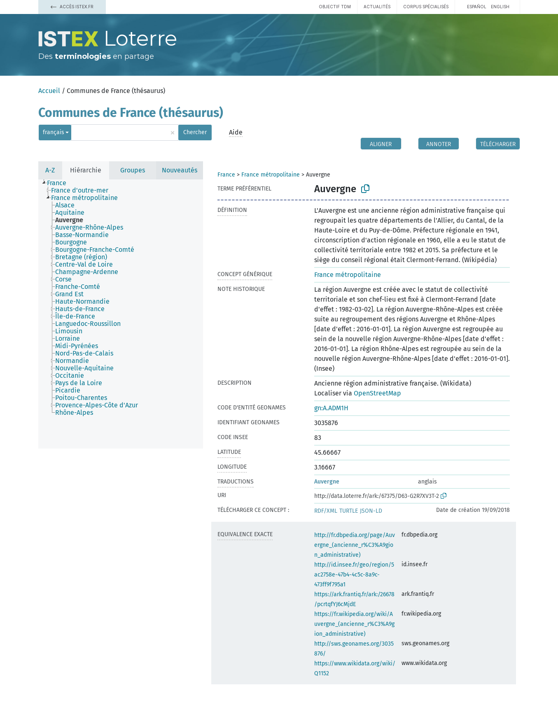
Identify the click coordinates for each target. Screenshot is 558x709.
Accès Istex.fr (72, 6)
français (53, 132)
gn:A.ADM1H (331, 408)
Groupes (132, 170)
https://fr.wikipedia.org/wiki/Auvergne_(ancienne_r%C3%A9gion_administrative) (354, 624)
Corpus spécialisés (425, 6)
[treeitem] (60, 183)
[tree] (120, 314)
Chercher (195, 132)
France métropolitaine (270, 174)
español (476, 6)
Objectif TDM (335, 6)
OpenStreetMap (377, 393)
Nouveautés (179, 170)
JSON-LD (371, 510)
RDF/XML (325, 510)
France (226, 174)
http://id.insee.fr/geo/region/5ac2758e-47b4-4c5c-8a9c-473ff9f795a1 (354, 574)
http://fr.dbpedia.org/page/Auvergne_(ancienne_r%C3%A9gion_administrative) (354, 545)
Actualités (377, 6)
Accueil (49, 91)
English (500, 6)
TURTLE (348, 510)
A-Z (50, 170)
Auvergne (326, 481)
